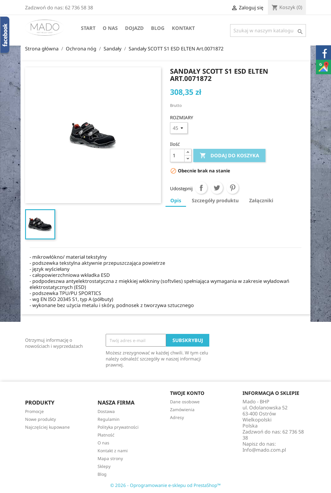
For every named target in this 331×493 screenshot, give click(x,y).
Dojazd (134, 28)
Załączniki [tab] (261, 200)
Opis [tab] (175, 200)
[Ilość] (177, 155)
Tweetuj (217, 188)
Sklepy (104, 466)
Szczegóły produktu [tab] (215, 200)
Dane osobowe (185, 402)
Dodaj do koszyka (229, 155)
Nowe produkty (40, 419)
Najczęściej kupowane (47, 427)
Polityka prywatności (118, 427)
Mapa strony (110, 458)
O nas (110, 28)
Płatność (106, 435)
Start (88, 28)
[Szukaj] (268, 30)
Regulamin (109, 419)
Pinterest (233, 188)
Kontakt (183, 28)
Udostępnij (201, 188)
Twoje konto (187, 393)
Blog (158, 28)
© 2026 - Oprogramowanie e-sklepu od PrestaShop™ (165, 485)
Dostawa (106, 411)
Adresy (177, 417)
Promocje (34, 411)
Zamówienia (182, 409)
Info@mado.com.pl (264, 450)
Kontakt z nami (113, 450)
